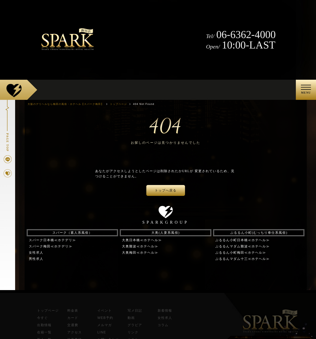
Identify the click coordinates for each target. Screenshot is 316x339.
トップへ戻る (166, 190)
